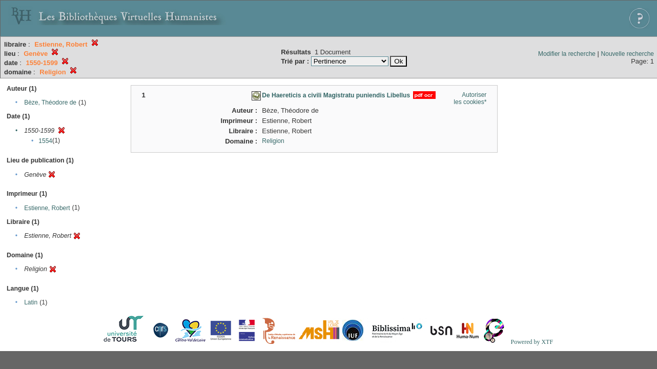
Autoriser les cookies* (470, 98)
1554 (45, 141)
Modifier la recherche (567, 53)
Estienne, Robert (47, 208)
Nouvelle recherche (627, 53)
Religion (273, 141)
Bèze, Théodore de (50, 102)
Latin (30, 302)
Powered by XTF (531, 341)
